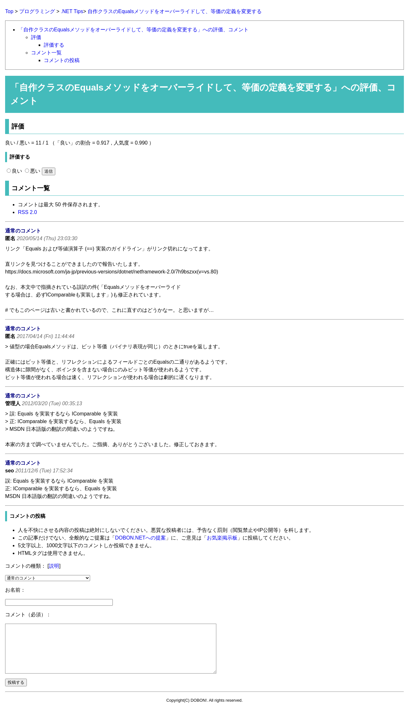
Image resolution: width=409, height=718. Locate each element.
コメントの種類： (25, 566)
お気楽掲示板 (222, 537)
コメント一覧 (46, 52)
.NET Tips (72, 11)
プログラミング (37, 11)
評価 (36, 37)
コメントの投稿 (62, 60)
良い (14, 171)
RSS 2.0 (27, 212)
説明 (54, 566)
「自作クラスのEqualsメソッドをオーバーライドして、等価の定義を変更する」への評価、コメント (133, 29)
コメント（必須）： (28, 614)
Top (9, 11)
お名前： (15, 590)
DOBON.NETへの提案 (140, 537)
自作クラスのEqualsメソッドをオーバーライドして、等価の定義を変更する (175, 11)
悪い (32, 171)
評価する (54, 45)
